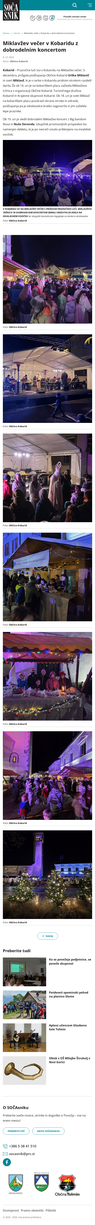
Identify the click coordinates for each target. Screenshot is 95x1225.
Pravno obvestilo (32, 1210)
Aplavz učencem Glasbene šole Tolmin (68, 1027)
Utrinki (17, 33)
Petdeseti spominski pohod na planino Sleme (68, 994)
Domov (6, 33)
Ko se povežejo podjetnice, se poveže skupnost (70, 961)
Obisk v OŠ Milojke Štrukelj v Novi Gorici (69, 1060)
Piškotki (51, 1210)
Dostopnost (11, 1210)
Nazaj (47, 936)
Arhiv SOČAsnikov (48, 1131)
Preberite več (16, 1131)
